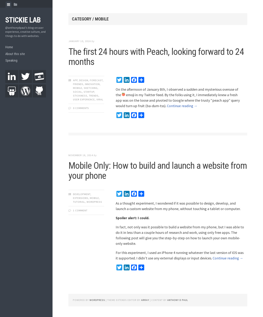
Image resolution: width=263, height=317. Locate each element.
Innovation (92, 84)
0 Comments (81, 108)
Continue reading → (182, 105)
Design (83, 80)
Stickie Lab (23, 20)
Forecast (96, 80)
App (75, 80)
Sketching (91, 88)
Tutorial (79, 201)
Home (9, 47)
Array (145, 300)
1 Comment (80, 210)
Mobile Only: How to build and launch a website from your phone (157, 170)
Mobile (77, 88)
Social (77, 91)
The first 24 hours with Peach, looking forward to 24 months (156, 56)
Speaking (11, 60)
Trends (93, 95)
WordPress (94, 201)
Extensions (80, 198)
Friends (78, 84)
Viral (99, 99)
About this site (15, 54)
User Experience (84, 99)
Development (81, 194)
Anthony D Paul (177, 300)
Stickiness (80, 95)
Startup (89, 91)
